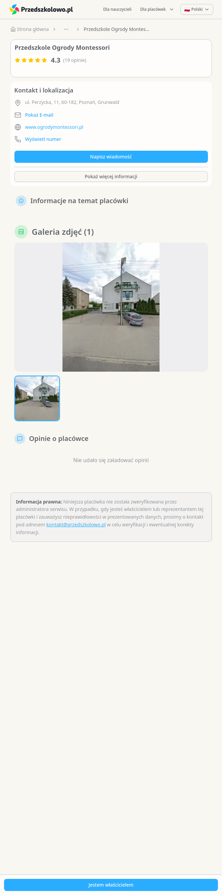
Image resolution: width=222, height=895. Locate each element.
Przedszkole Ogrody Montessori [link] (117, 29)
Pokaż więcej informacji (111, 176)
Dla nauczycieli (117, 9)
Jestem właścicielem (111, 885)
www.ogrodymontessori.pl (54, 127)
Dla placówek (157, 9)
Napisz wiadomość (111, 156)
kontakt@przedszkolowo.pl (76, 524)
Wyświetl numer (43, 139)
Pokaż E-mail (39, 115)
